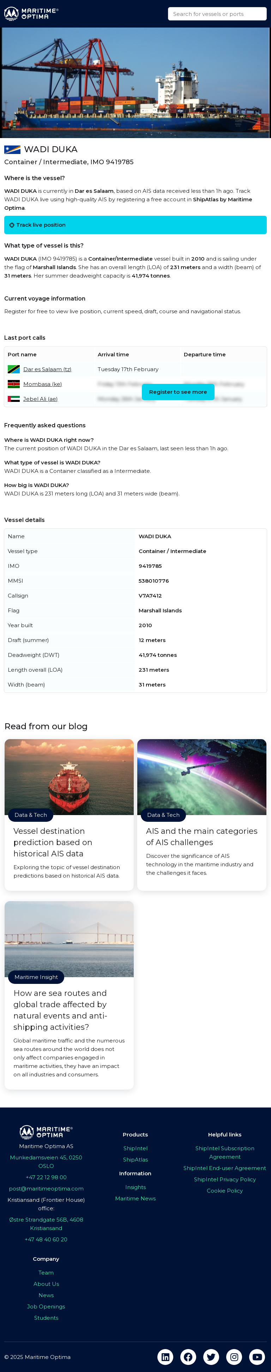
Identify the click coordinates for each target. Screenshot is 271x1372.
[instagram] (234, 1357)
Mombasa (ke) (42, 384)
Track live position (37, 224)
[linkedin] (165, 1357)
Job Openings (46, 1306)
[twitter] (211, 1357)
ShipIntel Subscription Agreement (224, 1152)
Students (46, 1317)
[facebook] (188, 1357)
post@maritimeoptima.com (46, 1188)
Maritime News (135, 1198)
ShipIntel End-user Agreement (224, 1168)
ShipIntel (135, 1148)
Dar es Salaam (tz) (47, 369)
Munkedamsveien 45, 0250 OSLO (46, 1161)
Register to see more (178, 391)
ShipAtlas (135, 1159)
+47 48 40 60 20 (46, 1239)
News (46, 1295)
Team (46, 1272)
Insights (135, 1187)
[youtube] (257, 1357)
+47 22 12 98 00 (46, 1177)
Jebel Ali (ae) (40, 399)
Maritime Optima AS (46, 1146)
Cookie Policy (225, 1190)
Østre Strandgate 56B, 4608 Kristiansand (46, 1223)
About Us (46, 1284)
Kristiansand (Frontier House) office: (46, 1204)
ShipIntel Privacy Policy (225, 1179)
